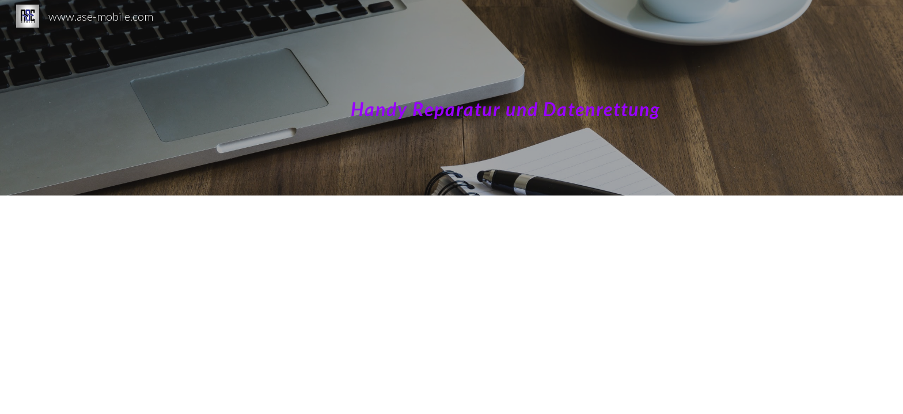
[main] (565, 97)
